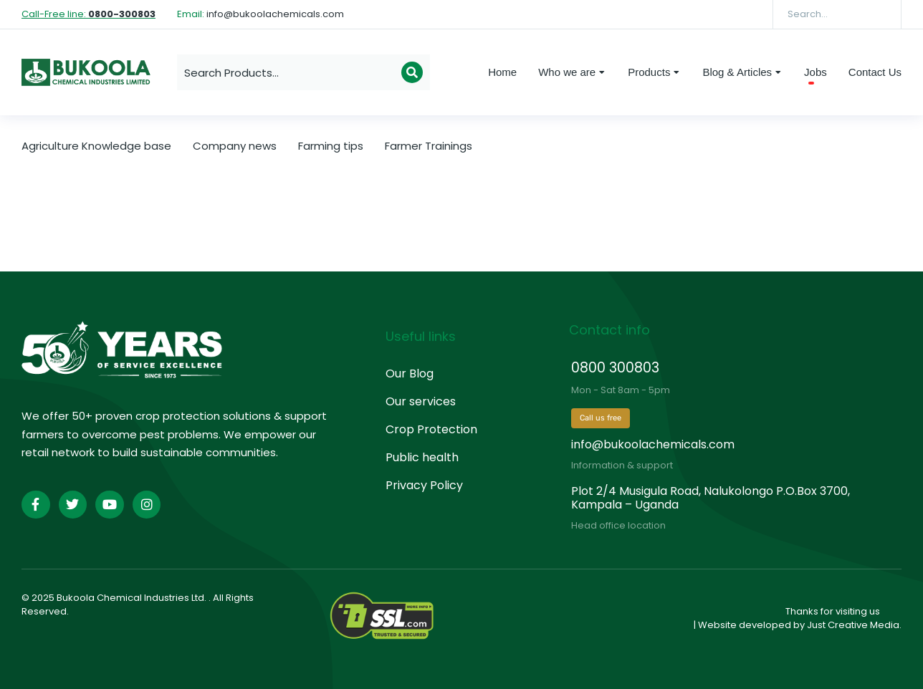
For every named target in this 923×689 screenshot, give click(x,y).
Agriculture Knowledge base (96, 145)
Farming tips (330, 145)
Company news (235, 145)
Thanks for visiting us (832, 611)
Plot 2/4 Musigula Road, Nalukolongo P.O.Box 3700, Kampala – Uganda (710, 498)
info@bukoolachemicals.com (653, 444)
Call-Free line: (88, 14)
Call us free (600, 418)
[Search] (880, 14)
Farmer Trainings (428, 145)
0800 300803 (615, 367)
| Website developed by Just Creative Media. (798, 625)
